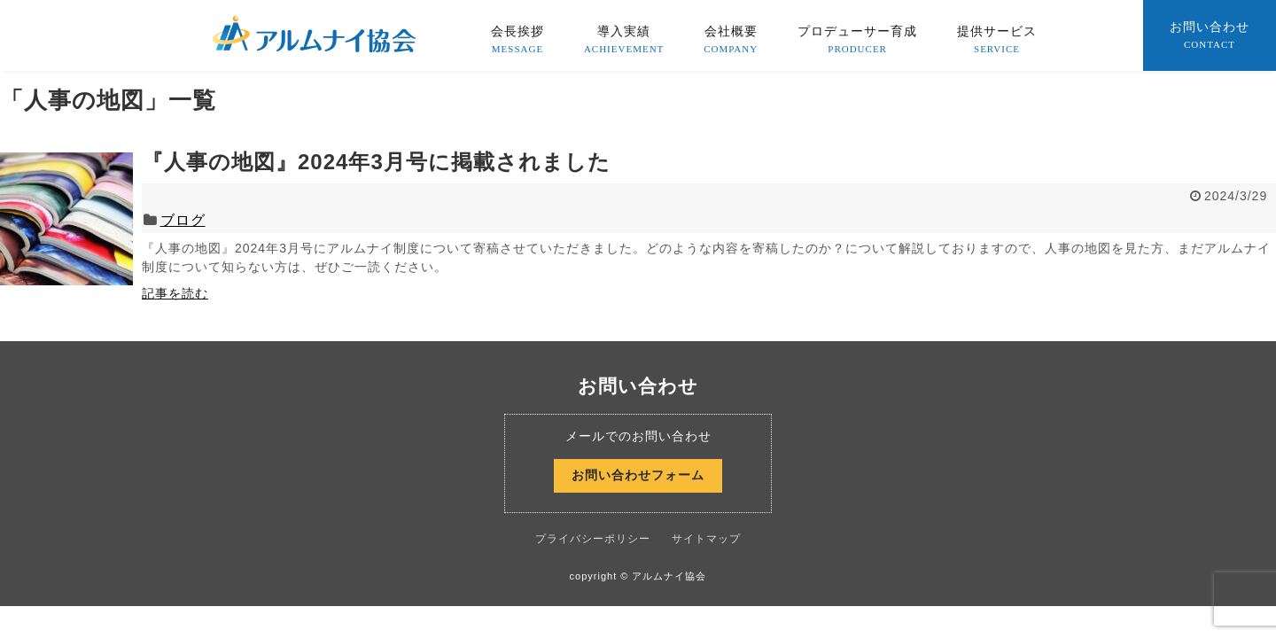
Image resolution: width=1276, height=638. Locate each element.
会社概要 (731, 41)
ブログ (183, 220)
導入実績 (624, 41)
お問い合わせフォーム (638, 475)
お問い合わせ (1209, 36)
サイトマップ (706, 539)
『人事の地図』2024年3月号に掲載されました (376, 162)
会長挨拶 (517, 41)
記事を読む (175, 293)
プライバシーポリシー (592, 539)
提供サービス (997, 41)
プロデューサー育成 (857, 41)
